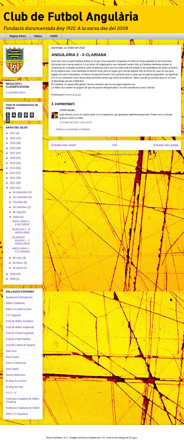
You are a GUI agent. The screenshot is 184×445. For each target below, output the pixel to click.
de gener (18, 267)
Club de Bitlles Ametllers (19, 321)
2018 (13, 148)
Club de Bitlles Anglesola (20, 327)
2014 (13, 167)
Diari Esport (12, 357)
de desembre (20, 192)
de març (18, 257)
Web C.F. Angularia (17, 413)
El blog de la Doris (16, 380)
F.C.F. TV (11, 392)
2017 (13, 153)
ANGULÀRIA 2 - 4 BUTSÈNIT (21, 223)
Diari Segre (12, 368)
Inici (115, 145)
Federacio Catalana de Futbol (22, 407)
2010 (13, 187)
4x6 (103, 437)
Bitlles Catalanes (15, 303)
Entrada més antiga (166, 145)
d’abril (16, 216)
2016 (13, 157)
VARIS (54, 36)
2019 (13, 143)
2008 (13, 278)
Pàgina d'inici (18, 36)
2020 (13, 138)
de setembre (20, 207)
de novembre (20, 197)
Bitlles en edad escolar (19, 309)
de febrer (18, 262)
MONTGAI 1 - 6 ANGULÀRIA (21, 231)
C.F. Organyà (13, 315)
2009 (13, 274)
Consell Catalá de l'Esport (20, 345)
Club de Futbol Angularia (20, 333)
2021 (13, 133)
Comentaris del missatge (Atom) (123, 154)
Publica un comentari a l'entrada (73, 129)
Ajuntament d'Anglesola (19, 297)
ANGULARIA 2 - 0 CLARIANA (21, 250)
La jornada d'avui (15, 92)
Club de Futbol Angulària (70, 16)
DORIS (63, 110)
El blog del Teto (14, 386)
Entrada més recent (63, 145)
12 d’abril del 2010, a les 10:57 (76, 122)
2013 (13, 172)
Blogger (133, 437)
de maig (18, 212)
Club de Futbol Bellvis (18, 339)
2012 (13, 177)
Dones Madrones (15, 374)
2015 (13, 163)
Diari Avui (11, 351)
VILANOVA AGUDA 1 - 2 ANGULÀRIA (21, 240)
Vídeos (38, 36)
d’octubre (18, 202)
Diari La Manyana (16, 362)
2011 (13, 182)
